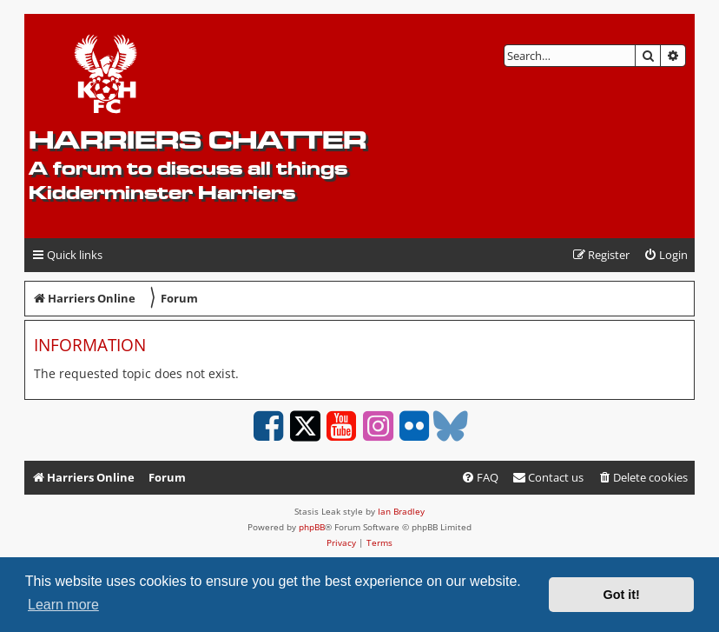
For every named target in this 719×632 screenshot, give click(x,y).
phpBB (312, 527)
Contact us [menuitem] (548, 477)
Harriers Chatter (197, 139)
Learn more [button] (63, 604)
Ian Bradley (401, 511)
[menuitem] (666, 255)
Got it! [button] (622, 595)
